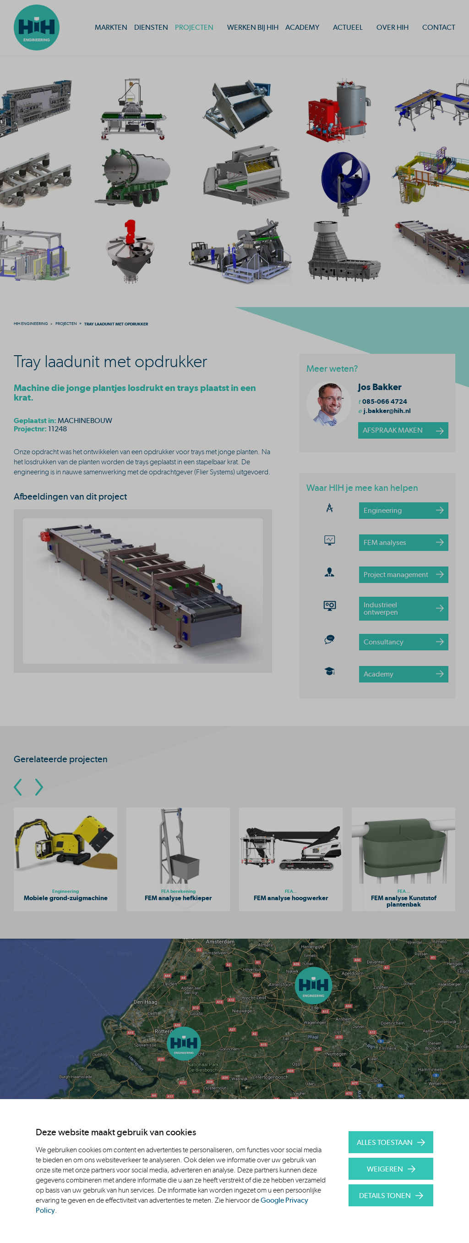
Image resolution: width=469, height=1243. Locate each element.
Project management (396, 574)
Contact (438, 27)
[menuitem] (31, 323)
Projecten (194, 27)
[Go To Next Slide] (39, 787)
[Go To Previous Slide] (18, 787)
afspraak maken (393, 430)
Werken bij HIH (252, 27)
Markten (111, 27)
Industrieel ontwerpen (381, 608)
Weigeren (385, 1169)
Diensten (151, 27)
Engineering (383, 510)
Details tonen (385, 1195)
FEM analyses (385, 542)
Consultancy (384, 642)
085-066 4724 (384, 401)
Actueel (348, 27)
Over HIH (392, 27)
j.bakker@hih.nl (387, 410)
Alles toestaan (385, 1142)
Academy (302, 27)
